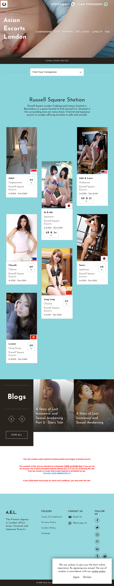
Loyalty (97, 32)
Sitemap (45, 533)
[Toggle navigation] (40, 27)
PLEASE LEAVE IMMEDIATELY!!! (57, 473)
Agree (76, 577)
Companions (44, 32)
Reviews (67, 32)
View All (16, 435)
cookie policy (98, 571)
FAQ (107, 32)
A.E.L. (11, 513)
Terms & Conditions (51, 517)
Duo (57, 32)
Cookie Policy (48, 528)
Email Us (77, 517)
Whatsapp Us (80, 523)
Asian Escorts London (15, 28)
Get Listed (82, 32)
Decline (87, 577)
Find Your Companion (45, 72)
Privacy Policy (48, 522)
